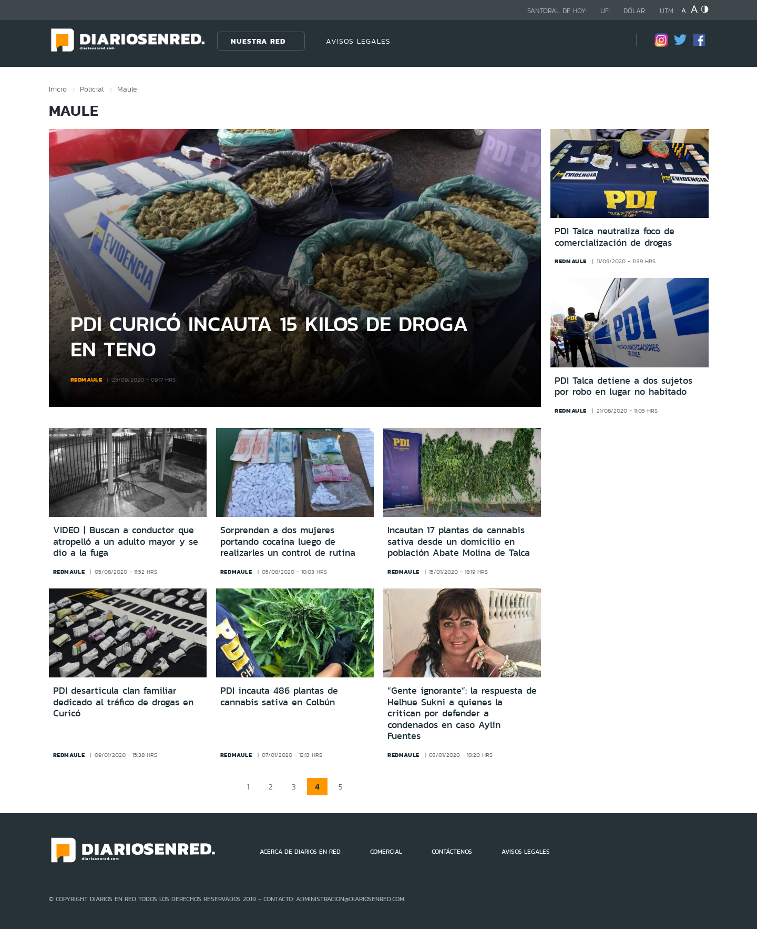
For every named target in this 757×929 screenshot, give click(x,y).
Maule (127, 89)
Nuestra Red (258, 41)
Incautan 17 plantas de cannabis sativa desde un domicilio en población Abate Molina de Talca (458, 541)
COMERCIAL (386, 851)
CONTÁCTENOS (452, 851)
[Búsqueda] (612, 41)
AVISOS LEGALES (358, 41)
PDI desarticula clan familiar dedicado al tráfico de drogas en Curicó (123, 702)
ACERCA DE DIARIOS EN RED (300, 851)
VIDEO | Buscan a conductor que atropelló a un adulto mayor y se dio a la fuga (125, 541)
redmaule (86, 379)
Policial (92, 89)
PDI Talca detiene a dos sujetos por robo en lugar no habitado (623, 386)
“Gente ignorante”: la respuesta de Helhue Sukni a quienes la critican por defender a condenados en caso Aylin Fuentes (462, 713)
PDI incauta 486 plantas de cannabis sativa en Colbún (279, 696)
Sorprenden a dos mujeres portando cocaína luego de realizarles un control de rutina (287, 541)
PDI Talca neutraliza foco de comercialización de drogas (614, 237)
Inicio (58, 89)
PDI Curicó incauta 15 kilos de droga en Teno (269, 336)
